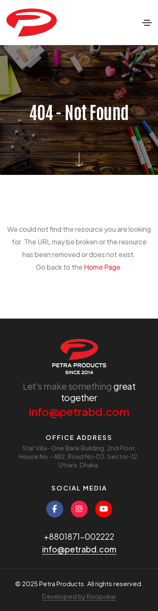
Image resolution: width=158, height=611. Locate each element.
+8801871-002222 (79, 536)
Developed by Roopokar (79, 596)
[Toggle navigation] (147, 23)
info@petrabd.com (79, 411)
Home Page (102, 267)
